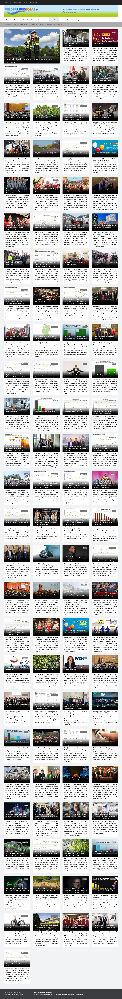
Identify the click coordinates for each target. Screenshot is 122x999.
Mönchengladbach (36, 20)
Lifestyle (49, 25)
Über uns (8, 2)
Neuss (46, 20)
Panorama (8, 25)
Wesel (83, 20)
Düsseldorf (54, 20)
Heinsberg (17, 20)
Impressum (33, 2)
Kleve (69, 20)
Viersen (62, 20)
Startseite (8, 20)
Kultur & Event (33, 25)
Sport (42, 25)
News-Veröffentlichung (60, 994)
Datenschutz (79, 994)
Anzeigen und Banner (20, 2)
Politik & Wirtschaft (20, 25)
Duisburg (76, 20)
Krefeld (25, 20)
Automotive (58, 25)
